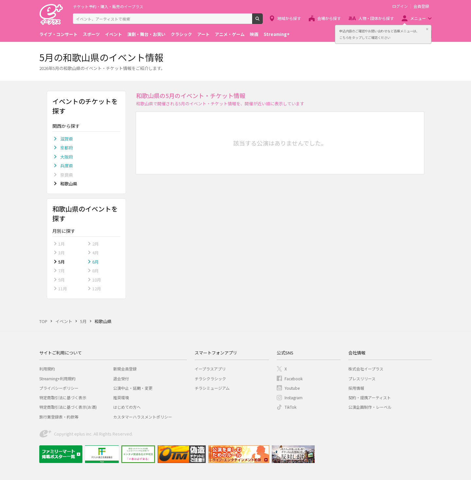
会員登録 (421, 6)
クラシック (181, 34)
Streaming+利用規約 (57, 378)
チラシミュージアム (212, 388)
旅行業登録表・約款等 (58, 417)
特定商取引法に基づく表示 (62, 397)
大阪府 (66, 157)
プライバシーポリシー (58, 388)
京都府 (66, 148)
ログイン (400, 6)
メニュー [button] (418, 18)
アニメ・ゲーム (230, 34)
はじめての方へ (127, 407)
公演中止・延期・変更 (132, 388)
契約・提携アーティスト (369, 397)
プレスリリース (361, 378)
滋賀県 (66, 139)
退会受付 (121, 378)
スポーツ (91, 34)
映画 (254, 34)
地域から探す (289, 18)
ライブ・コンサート (58, 34)
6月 (95, 262)
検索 (262, 21)
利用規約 (47, 368)
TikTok (290, 407)
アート (203, 34)
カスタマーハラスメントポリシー (142, 417)
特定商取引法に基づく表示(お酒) (68, 407)
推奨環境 (121, 397)
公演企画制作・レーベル (370, 407)
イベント (113, 34)
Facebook (294, 378)
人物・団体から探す (376, 18)
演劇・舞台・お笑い (146, 34)
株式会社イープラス (365, 368)
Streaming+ (277, 34)
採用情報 (356, 388)
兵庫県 (66, 166)
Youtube (292, 388)
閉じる (427, 29)
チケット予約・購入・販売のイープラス (108, 6)
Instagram (294, 397)
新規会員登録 (125, 368)
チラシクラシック (210, 378)
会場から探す (329, 18)
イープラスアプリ (210, 368)
